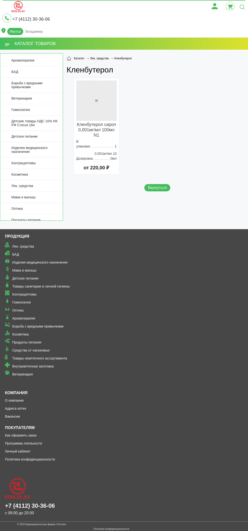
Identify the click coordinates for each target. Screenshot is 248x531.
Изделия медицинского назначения (29, 150)
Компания (16, 393)
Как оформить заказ (21, 435)
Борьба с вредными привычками (26, 85)
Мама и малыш (23, 197)
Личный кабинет (17, 451)
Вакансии (12, 416)
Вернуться (157, 188)
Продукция (17, 236)
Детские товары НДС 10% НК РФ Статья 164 (34, 123)
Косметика (19, 174)
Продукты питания (25, 220)
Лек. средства (22, 186)
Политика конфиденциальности (30, 459)
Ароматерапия (22, 60)
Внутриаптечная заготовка (33, 366)
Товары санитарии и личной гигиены (41, 286)
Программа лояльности (23, 443)
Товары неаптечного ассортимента (39, 358)
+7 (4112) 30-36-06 (31, 19)
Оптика (17, 209)
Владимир (34, 31)
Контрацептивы (23, 163)
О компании (14, 400)
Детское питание (24, 136)
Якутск (15, 31)
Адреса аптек (15, 408)
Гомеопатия (20, 110)
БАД (14, 72)
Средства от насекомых (31, 350)
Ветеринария (21, 98)
